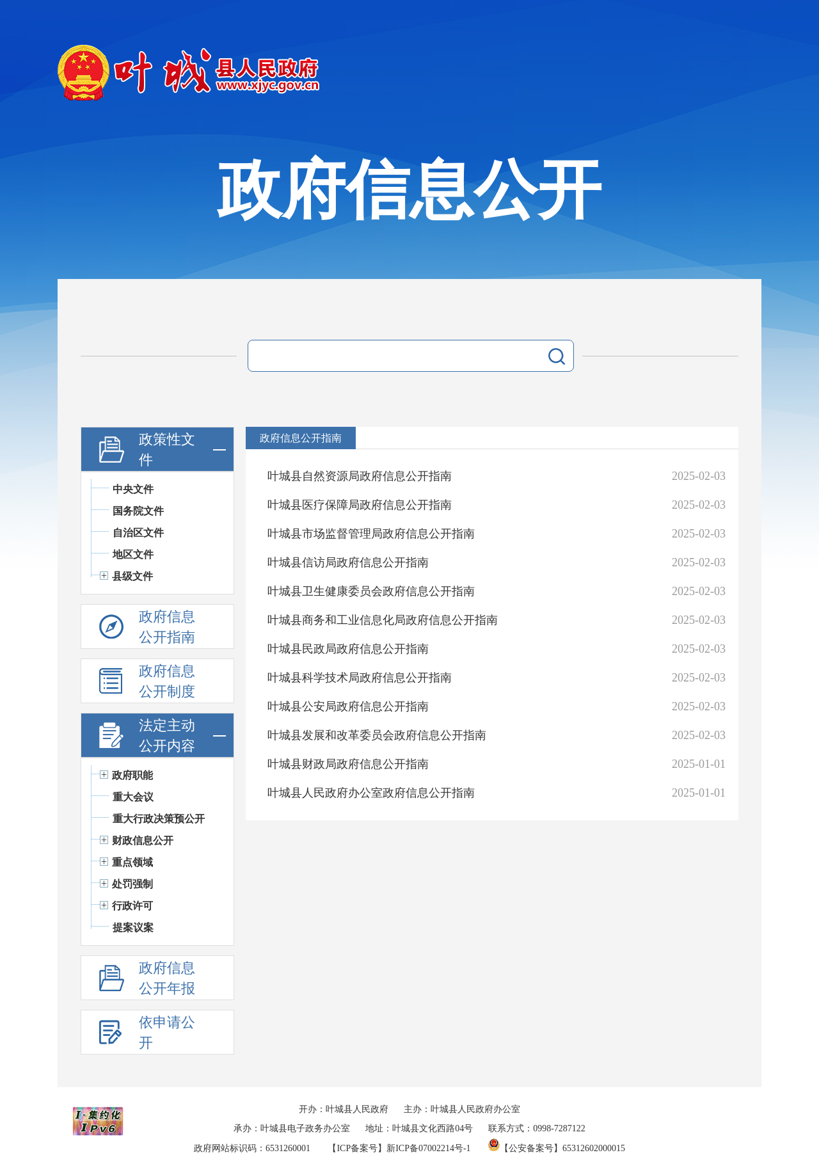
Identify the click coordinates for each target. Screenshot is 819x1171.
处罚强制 (132, 884)
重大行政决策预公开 (159, 818)
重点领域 (132, 862)
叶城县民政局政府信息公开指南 (348, 648)
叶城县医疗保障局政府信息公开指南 (359, 504)
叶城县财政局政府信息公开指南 (348, 764)
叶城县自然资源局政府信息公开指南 (359, 476)
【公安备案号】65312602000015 (556, 1148)
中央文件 (133, 489)
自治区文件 (138, 532)
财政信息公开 (142, 840)
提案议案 (133, 927)
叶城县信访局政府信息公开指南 (348, 562)
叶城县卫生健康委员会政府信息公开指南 (371, 591)
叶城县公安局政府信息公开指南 (348, 706)
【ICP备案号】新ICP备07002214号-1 (399, 1148)
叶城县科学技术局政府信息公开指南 (359, 677)
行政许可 (132, 905)
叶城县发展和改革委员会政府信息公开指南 (376, 735)
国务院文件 (138, 511)
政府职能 (132, 775)
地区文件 (133, 554)
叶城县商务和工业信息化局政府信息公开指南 (382, 620)
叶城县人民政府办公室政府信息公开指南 (371, 792)
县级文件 (132, 576)
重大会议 (133, 797)
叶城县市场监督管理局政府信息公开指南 (371, 533)
